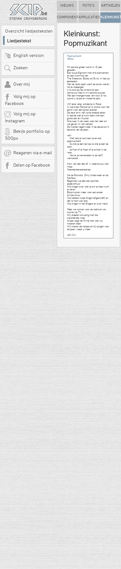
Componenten (67, 17)
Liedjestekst (19, 40)
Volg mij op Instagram (20, 117)
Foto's (89, 5)
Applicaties (88, 17)
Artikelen (110, 5)
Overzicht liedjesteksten (29, 31)
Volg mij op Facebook (20, 99)
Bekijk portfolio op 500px (27, 134)
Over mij (17, 85)
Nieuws (67, 5)
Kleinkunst (110, 17)
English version (24, 56)
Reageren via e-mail (28, 153)
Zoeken (16, 68)
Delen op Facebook (27, 165)
